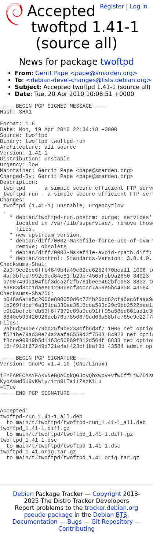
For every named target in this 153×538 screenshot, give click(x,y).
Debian (23, 493)
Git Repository (112, 521)
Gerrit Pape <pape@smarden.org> (86, 73)
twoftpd (117, 62)
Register (112, 6)
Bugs (74, 521)
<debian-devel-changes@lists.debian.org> (89, 80)
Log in (138, 6)
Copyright (106, 493)
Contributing (76, 528)
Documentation (35, 521)
